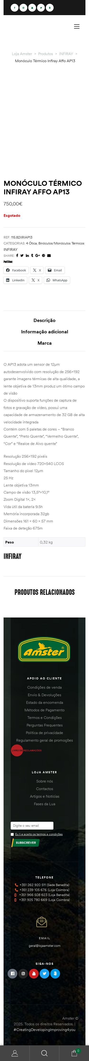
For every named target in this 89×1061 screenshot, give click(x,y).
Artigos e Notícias (44, 796)
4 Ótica (31, 243)
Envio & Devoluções (44, 694)
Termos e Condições (44, 717)
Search (44, 1053)
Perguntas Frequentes (45, 725)
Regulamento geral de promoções (44, 740)
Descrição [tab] (44, 320)
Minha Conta (15, 1053)
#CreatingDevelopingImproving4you (44, 1029)
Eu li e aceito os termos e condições (39, 834)
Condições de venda (44, 687)
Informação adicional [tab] (44, 332)
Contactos (44, 788)
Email (44, 938)
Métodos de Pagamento (44, 710)
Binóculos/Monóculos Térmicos (61, 243)
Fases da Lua (44, 803)
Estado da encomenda (44, 702)
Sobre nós (44, 781)
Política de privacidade (44, 732)
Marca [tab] (44, 343)
